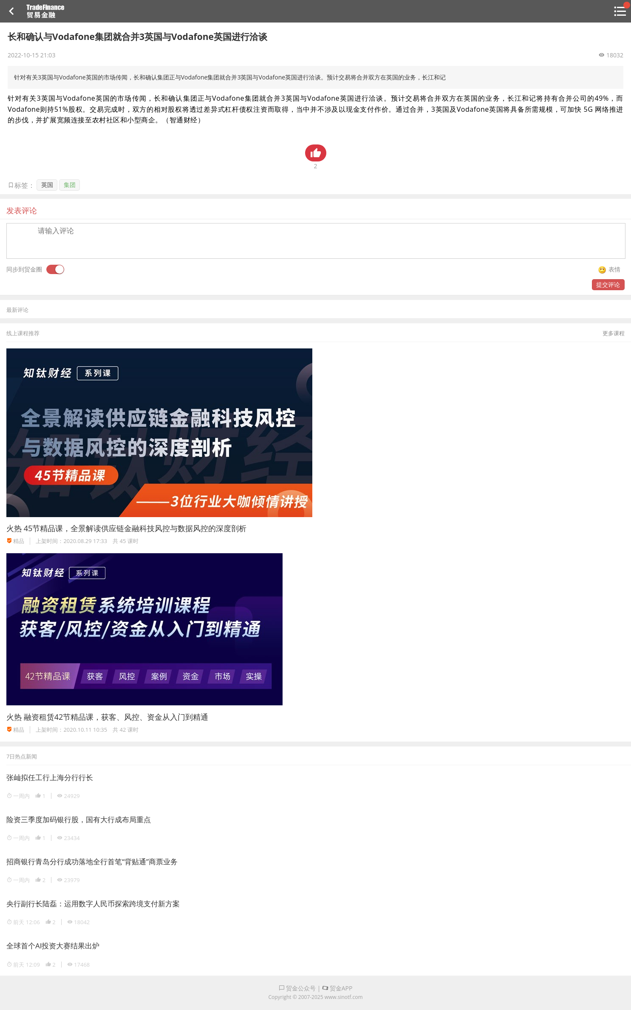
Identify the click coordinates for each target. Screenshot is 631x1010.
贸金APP (337, 988)
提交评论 (608, 284)
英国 (47, 185)
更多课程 (614, 333)
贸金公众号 (297, 988)
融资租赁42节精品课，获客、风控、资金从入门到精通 (116, 717)
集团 (70, 185)
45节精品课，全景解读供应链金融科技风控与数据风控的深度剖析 (135, 528)
